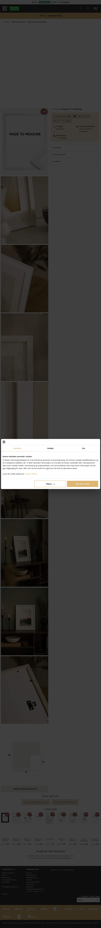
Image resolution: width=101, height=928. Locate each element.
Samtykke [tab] (17, 448)
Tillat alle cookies (82, 484)
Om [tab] (83, 448)
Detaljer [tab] (50, 448)
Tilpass (50, 484)
